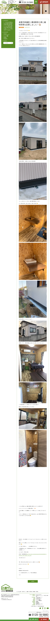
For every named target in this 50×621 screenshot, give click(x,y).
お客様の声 (38, 603)
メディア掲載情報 (39, 600)
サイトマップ (38, 604)
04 (40, 594)
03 (39, 594)
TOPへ (15, 2)
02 (37, 594)
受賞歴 (37, 601)
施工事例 (21, 27)
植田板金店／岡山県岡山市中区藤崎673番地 (7, 596)
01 (36, 594)
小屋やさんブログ (39, 598)
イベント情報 (38, 599)
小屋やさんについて (39, 597)
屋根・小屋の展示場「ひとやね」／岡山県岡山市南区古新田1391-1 (10, 594)
